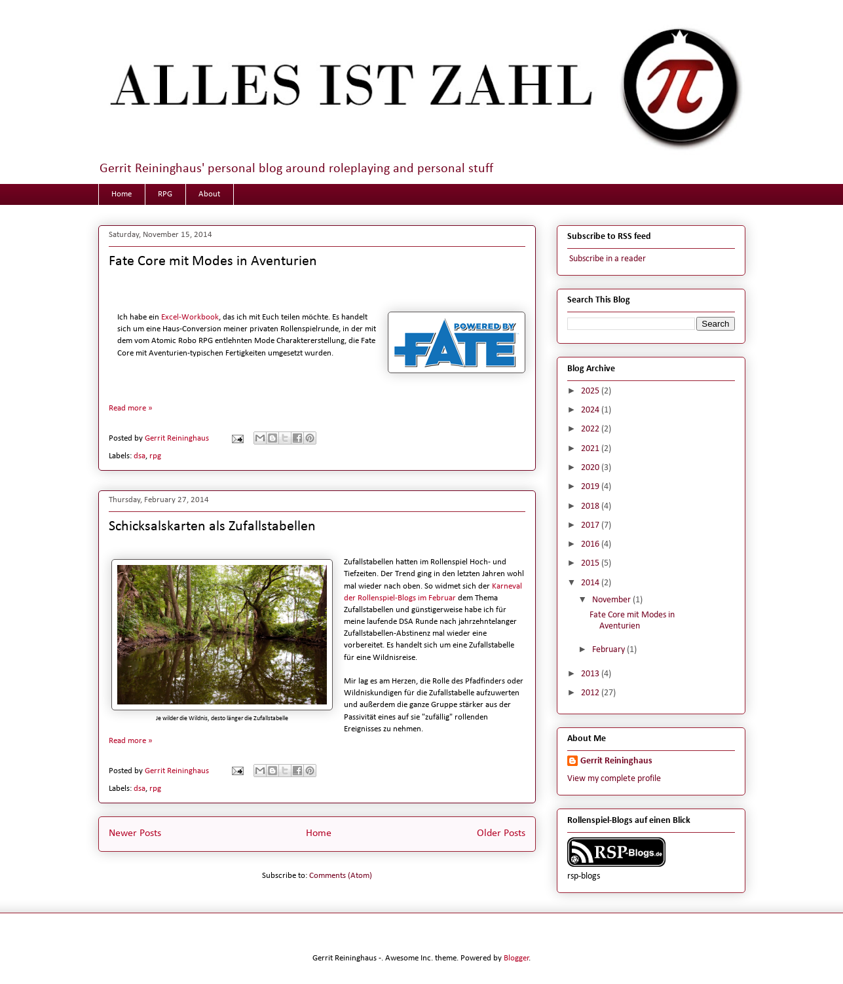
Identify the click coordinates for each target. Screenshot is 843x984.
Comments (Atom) (340, 875)
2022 (591, 429)
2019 (591, 487)
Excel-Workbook (190, 317)
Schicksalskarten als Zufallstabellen (212, 526)
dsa (139, 456)
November (612, 600)
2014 (591, 583)
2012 (591, 693)
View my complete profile (614, 779)
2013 (591, 674)
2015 (591, 563)
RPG (165, 194)
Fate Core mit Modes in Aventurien (213, 261)
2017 (591, 525)
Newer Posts (135, 833)
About (209, 194)
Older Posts (501, 833)
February (609, 650)
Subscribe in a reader (606, 259)
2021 (591, 449)
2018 (591, 506)
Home (121, 194)
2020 (591, 468)
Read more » (131, 408)
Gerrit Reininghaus (616, 761)
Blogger (516, 958)
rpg (155, 456)
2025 (591, 391)
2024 (591, 410)
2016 (591, 544)
